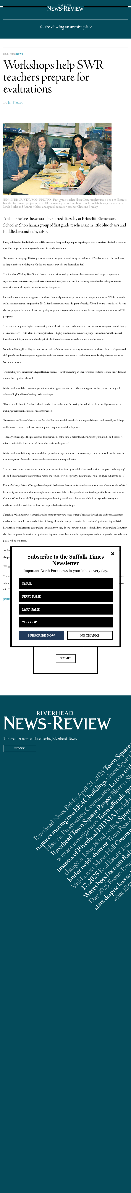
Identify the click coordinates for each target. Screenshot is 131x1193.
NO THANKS (90, 635)
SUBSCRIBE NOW (41, 635)
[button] (65, 560)
